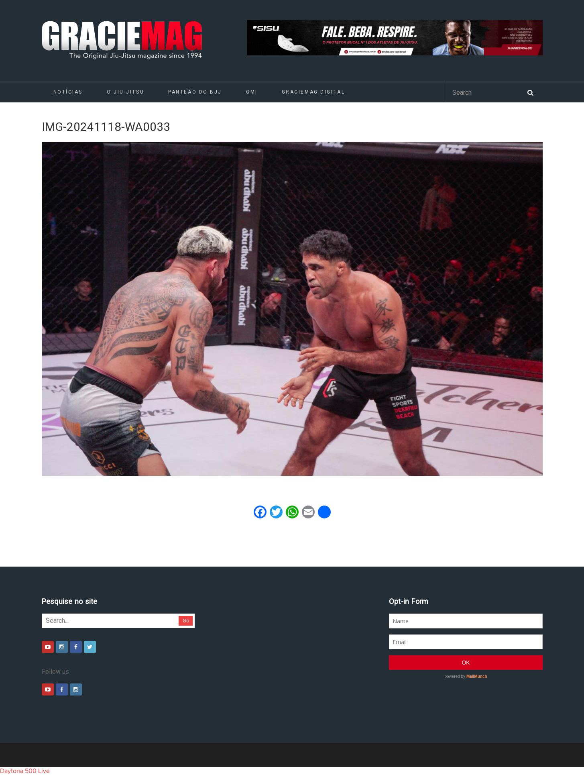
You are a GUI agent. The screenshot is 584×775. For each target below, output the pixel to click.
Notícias (68, 92)
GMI (252, 92)
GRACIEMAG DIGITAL (313, 92)
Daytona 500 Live (25, 771)
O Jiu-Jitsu (125, 92)
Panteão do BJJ (195, 92)
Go (186, 621)
